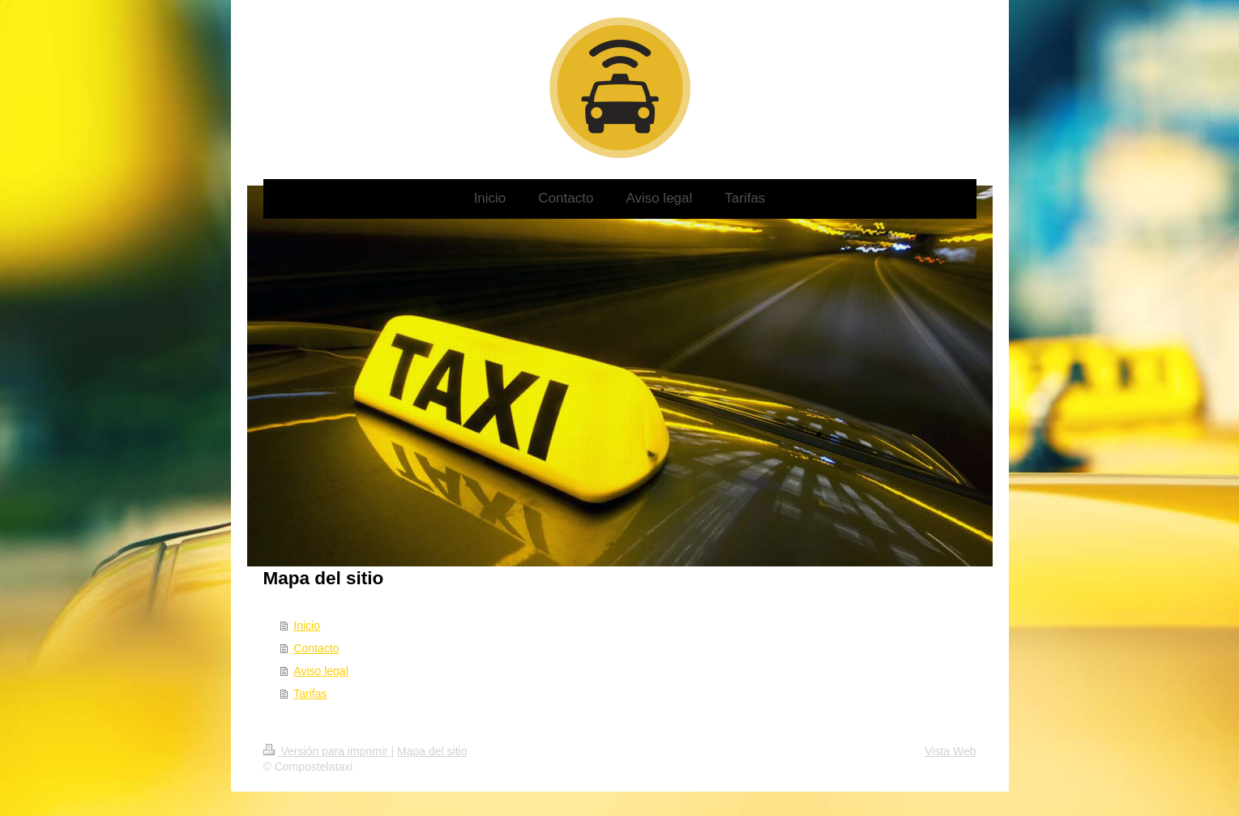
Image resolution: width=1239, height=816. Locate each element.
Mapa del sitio (432, 751)
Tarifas (310, 693)
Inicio (306, 625)
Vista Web (950, 751)
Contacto (316, 648)
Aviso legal (320, 670)
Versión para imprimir (327, 751)
